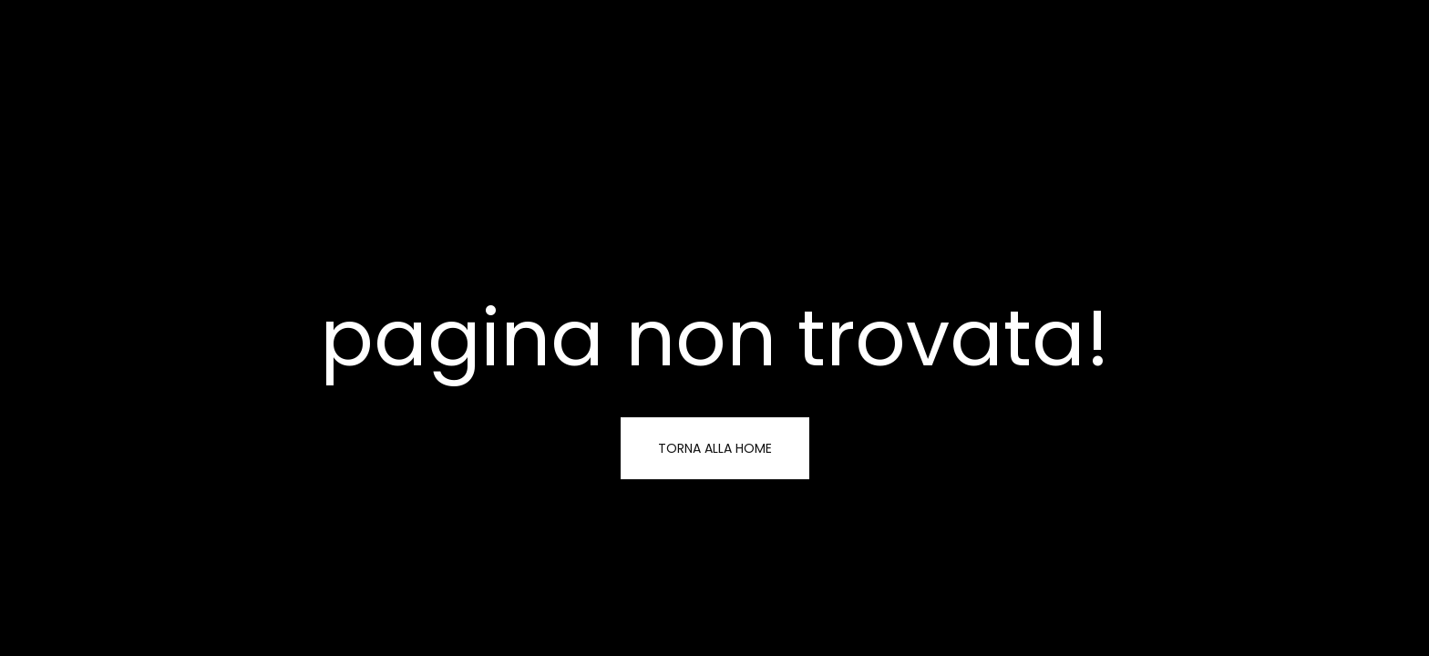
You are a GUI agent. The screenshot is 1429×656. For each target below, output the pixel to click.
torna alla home (715, 448)
